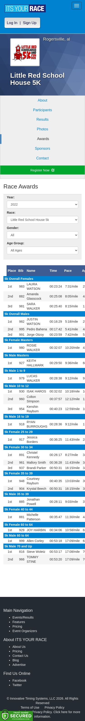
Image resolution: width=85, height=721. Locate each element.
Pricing (17, 626)
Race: (11, 212)
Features (18, 622)
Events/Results (23, 617)
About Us (19, 646)
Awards (43, 139)
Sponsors (42, 148)
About (42, 100)
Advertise (19, 665)
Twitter (17, 685)
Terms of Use (30, 707)
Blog (15, 660)
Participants (42, 110)
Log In (12, 23)
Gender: (13, 228)
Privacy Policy (54, 707)
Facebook (19, 680)
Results (42, 119)
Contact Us (20, 656)
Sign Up (29, 23)
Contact (42, 158)
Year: (11, 197)
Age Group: (15, 243)
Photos (42, 129)
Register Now (42, 170)
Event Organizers (24, 631)
